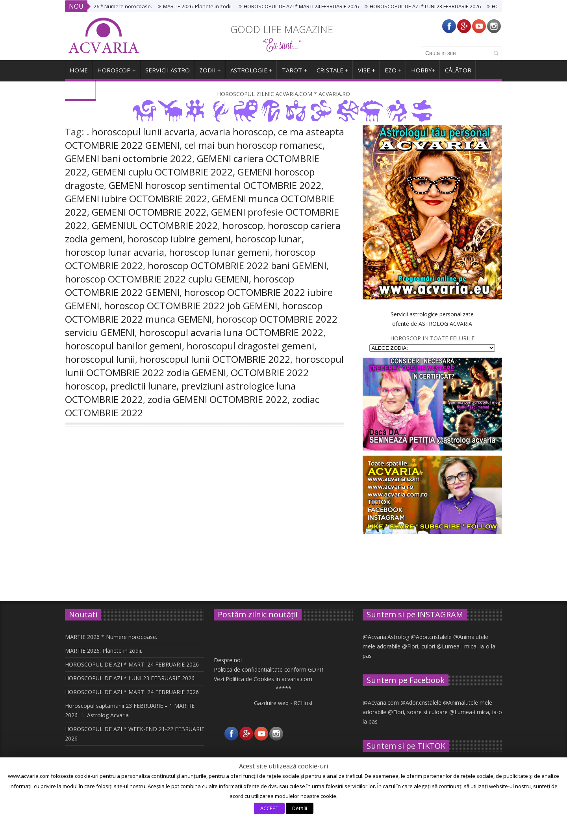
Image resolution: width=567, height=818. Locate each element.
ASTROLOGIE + (251, 73)
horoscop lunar (268, 238)
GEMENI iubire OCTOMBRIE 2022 (136, 198)
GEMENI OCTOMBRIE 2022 (149, 211)
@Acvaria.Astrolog (386, 637)
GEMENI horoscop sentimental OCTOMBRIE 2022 (215, 185)
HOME (79, 73)
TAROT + (294, 73)
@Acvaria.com (381, 702)
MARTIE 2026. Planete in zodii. (202, 6)
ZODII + (210, 73)
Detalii (299, 808)
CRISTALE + (332, 73)
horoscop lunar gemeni (219, 252)
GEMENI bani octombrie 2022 (128, 158)
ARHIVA (80, 93)
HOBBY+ (423, 73)
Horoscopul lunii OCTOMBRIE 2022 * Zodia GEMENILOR (132, 516)
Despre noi (228, 660)
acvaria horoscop (236, 131)
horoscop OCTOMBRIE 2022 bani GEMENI (237, 265)
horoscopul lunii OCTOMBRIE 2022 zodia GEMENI (204, 366)
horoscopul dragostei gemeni (250, 345)
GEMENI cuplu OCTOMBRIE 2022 (162, 171)
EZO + (393, 73)
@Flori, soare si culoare (418, 712)
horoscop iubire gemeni (179, 238)
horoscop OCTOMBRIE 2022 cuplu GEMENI (157, 278)
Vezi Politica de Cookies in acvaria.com (263, 679)
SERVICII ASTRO (168, 73)
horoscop (242, 225)
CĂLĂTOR (458, 73)
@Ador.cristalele (431, 637)
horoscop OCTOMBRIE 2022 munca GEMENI (193, 312)
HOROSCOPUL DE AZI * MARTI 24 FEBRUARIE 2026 (305, 6)
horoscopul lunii (100, 359)
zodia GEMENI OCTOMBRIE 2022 (217, 399)
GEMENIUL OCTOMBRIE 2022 (155, 225)
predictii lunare (143, 385)
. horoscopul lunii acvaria (141, 131)
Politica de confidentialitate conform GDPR (268, 669)
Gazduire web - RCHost (283, 703)
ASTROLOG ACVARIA (445, 323)
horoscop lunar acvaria (114, 252)
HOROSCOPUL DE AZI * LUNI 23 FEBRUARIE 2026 (429, 6)
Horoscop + (117, 73)
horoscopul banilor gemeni (123, 345)
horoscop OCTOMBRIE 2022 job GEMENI (190, 305)
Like (128, 520)
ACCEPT (269, 808)
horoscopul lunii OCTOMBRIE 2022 (215, 359)
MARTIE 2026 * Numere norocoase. (115, 6)
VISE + (366, 73)
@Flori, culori (418, 646)
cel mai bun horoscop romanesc (253, 144)
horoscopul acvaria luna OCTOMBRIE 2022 (231, 332)
